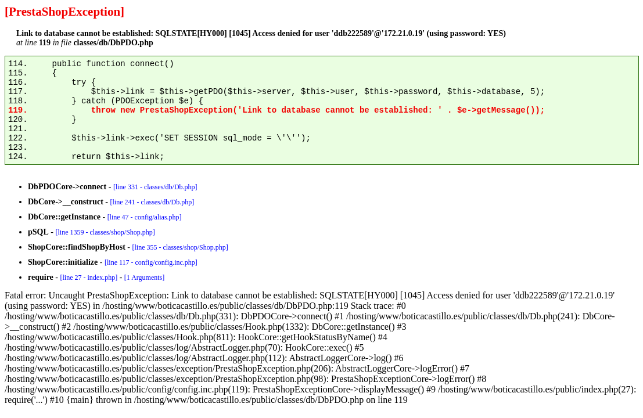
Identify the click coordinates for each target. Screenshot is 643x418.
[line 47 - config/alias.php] (144, 217)
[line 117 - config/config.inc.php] (151, 262)
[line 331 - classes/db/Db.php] (155, 187)
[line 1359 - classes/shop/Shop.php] (105, 232)
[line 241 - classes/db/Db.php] (152, 202)
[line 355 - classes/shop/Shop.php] (180, 247)
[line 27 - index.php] (88, 277)
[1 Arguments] (144, 277)
